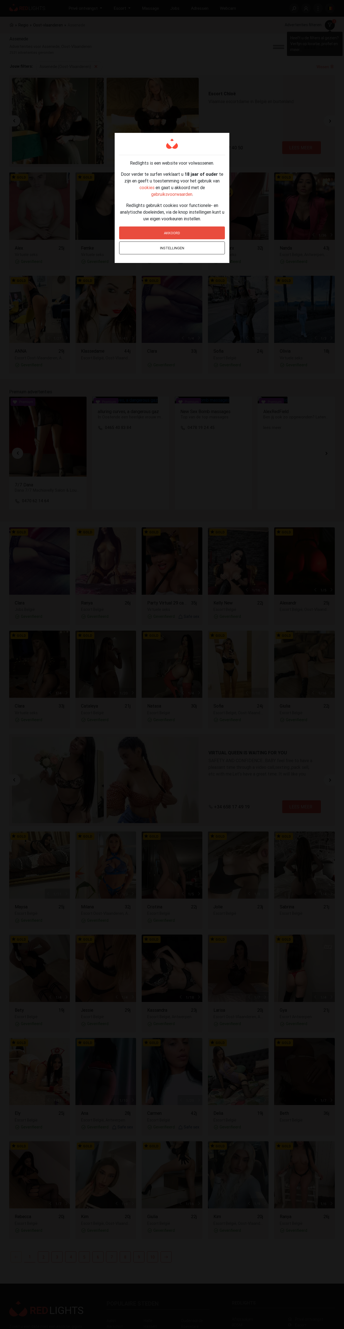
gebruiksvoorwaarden (171, 194)
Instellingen (172, 248)
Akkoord (172, 233)
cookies (146, 187)
